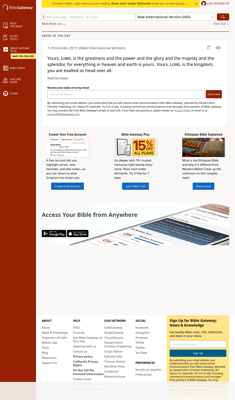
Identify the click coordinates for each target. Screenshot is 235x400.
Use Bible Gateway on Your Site (87, 339)
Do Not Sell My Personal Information (88, 372)
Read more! (203, 186)
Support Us (49, 363)
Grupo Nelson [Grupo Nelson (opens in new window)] (113, 351)
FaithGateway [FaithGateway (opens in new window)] (113, 328)
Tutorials (79, 333)
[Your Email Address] (126, 94)
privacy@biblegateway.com (63, 114)
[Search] (223, 16)
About (46, 328)
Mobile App (49, 343)
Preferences (144, 375)
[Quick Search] (88, 16)
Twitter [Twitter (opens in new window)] (140, 348)
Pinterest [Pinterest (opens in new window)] (142, 338)
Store (45, 348)
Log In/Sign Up (218, 3)
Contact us (80, 351)
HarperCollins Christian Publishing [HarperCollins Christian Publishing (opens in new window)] (117, 344)
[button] (214, 4)
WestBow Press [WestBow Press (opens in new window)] (114, 366)
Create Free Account (67, 186)
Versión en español (148, 370)
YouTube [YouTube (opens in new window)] (141, 353)
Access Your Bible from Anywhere (89, 215)
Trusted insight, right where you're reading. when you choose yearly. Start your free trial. (132, 3)
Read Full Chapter (57, 78)
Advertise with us (84, 346)
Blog (45, 353)
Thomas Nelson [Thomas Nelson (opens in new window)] (114, 362)
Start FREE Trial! (135, 186)
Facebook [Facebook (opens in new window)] (142, 328)
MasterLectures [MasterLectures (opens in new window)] (114, 377)
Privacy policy (83, 356)
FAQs (76, 328)
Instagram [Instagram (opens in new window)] (143, 333)
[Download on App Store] (77, 236)
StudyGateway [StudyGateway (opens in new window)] (114, 333)
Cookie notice (82, 379)
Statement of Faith (54, 338)
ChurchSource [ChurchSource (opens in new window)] (113, 338)
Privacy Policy (183, 110)
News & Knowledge (55, 333)
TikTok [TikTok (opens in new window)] (140, 343)
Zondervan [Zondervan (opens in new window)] (111, 371)
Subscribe (214, 94)
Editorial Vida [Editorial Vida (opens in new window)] (113, 356)
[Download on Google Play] (54, 236)
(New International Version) (86, 48)
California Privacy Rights (85, 363)
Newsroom (49, 358)
